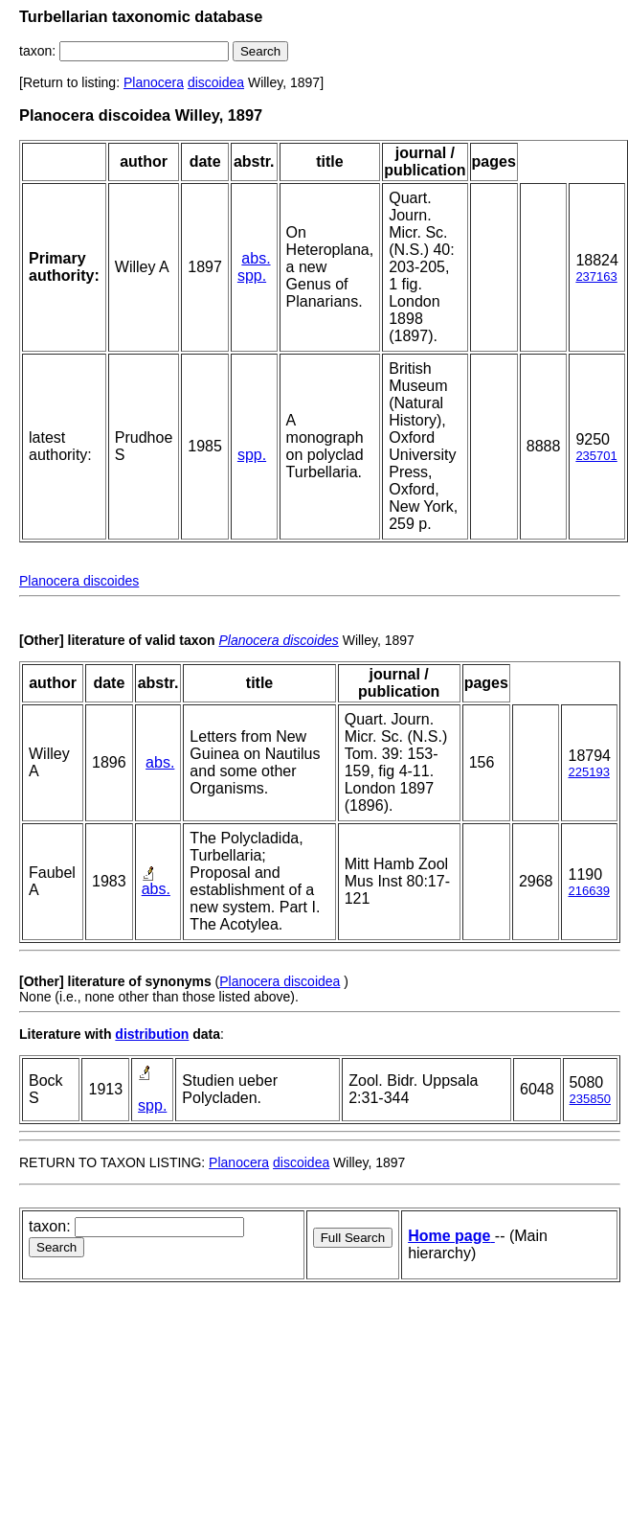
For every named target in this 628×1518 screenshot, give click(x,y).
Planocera (153, 82)
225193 (588, 772)
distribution (152, 1034)
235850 (590, 1099)
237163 (596, 276)
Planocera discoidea (279, 981)
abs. (255, 258)
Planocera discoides (79, 580)
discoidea (216, 82)
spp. (251, 275)
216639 (588, 891)
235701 (596, 455)
